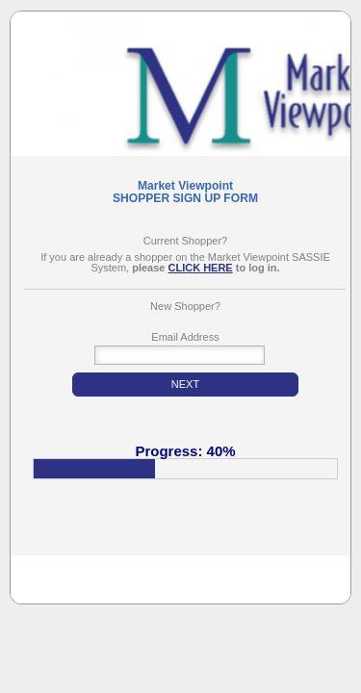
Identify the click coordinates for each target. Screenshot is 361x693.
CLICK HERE (200, 268)
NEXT (185, 384)
